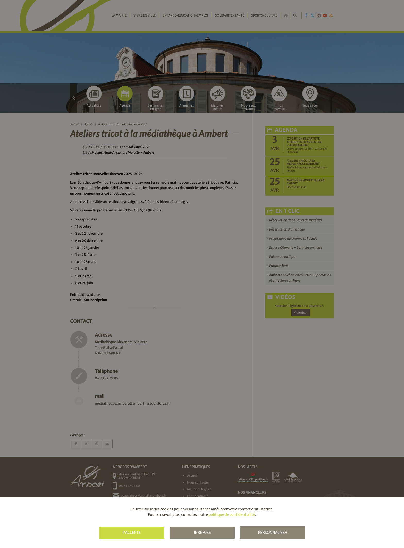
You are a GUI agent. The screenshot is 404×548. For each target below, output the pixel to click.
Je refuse (202, 532)
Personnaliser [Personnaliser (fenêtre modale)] (272, 532)
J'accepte (131, 532)
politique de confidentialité (231, 514)
